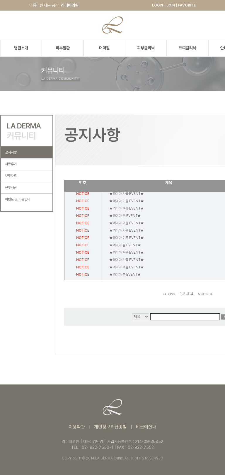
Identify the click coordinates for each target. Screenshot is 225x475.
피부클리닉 (146, 48)
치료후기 (11, 164)
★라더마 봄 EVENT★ (125, 216)
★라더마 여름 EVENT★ (126, 208)
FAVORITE (187, 5)
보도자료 (11, 176)
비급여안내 (146, 427)
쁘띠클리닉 (187, 48)
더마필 (104, 48)
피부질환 (63, 48)
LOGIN (157, 5)
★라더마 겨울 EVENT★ (126, 194)
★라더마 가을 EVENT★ (126, 201)
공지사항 (11, 152)
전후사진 (11, 187)
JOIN (170, 5)
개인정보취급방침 (110, 427)
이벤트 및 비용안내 (17, 199)
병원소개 (21, 48)
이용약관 (77, 427)
